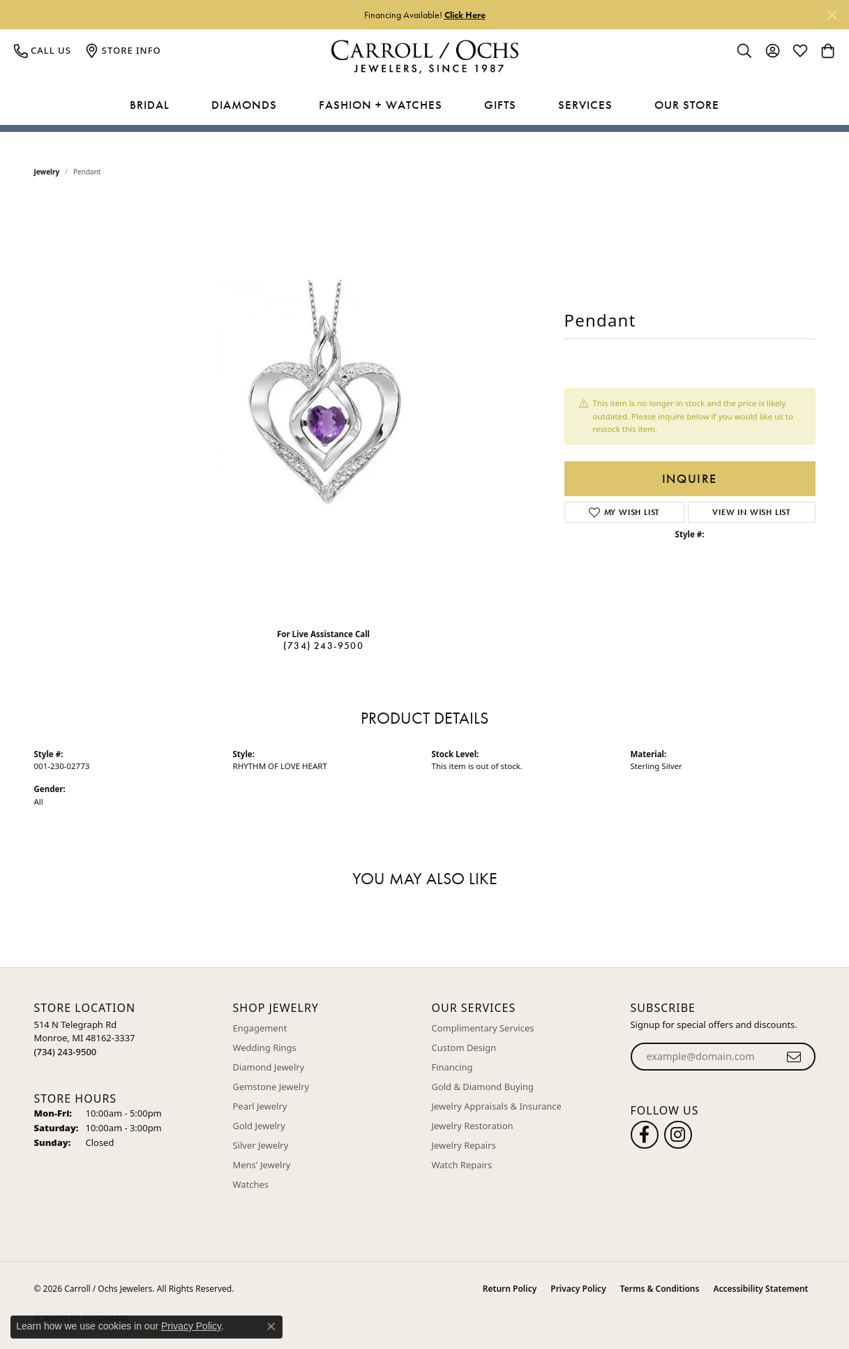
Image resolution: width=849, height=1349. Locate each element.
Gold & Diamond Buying (483, 1086)
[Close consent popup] (271, 1326)
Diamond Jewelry (269, 1067)
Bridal (150, 104)
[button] (744, 50)
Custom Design (464, 1047)
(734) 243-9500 (323, 645)
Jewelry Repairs (464, 1145)
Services (585, 104)
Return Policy (509, 1289)
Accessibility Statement (760, 1289)
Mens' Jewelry (262, 1164)
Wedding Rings (264, 1047)
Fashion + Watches (380, 104)
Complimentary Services (483, 1028)
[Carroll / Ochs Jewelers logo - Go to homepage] (424, 56)
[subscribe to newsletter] (794, 1056)
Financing (452, 1067)
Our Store (686, 104)
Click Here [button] (465, 14)
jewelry (47, 172)
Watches (251, 1184)
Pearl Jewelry (260, 1106)
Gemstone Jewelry (271, 1086)
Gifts (500, 104)
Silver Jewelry (261, 1145)
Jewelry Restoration (472, 1125)
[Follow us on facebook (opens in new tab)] (645, 1135)
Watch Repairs (462, 1164)
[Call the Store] (65, 1051)
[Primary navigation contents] (424, 105)
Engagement (260, 1028)
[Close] (832, 15)
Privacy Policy (578, 1289)
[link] (42, 50)
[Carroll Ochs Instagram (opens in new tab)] (678, 1135)
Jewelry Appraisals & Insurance (497, 1106)
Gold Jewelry (259, 1125)
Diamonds (244, 104)
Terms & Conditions (660, 1289)
